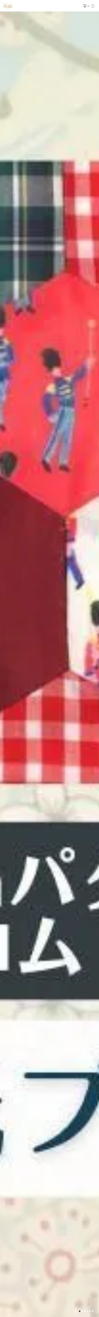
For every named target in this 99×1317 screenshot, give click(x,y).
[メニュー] (92, 6)
